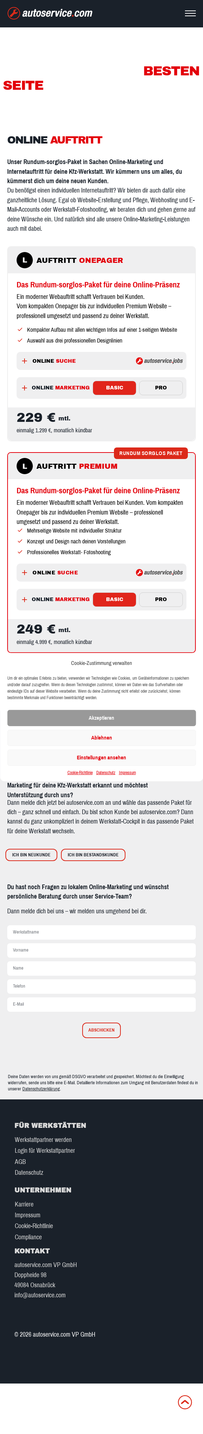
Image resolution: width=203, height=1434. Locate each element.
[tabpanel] (101, 424)
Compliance (28, 1237)
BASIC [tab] (114, 388)
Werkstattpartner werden (43, 1140)
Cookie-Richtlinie (80, 772)
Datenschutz (105, 772)
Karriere (24, 1204)
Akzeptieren (101, 718)
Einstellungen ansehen (101, 757)
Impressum (127, 772)
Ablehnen (101, 738)
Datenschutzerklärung (41, 1088)
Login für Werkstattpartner (45, 1150)
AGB (20, 1162)
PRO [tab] (161, 388)
